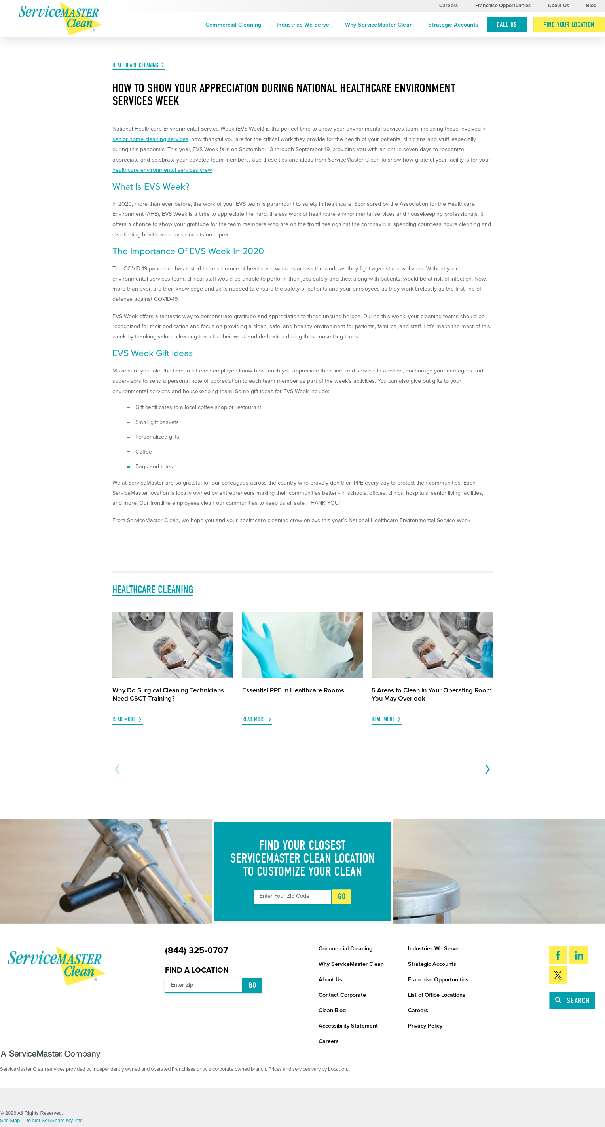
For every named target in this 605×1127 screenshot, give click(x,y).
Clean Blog (332, 1010)
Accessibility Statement (348, 1025)
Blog (591, 5)
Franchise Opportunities (503, 5)
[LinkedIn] (578, 955)
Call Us (507, 25)
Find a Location (197, 970)
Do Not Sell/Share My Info (54, 1120)
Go (342, 896)
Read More (124, 719)
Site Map (10, 1120)
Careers (448, 5)
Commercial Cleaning (233, 24)
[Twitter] (558, 975)
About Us (558, 5)
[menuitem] (233, 25)
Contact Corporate (342, 995)
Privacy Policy (425, 1025)
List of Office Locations (436, 995)
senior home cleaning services (150, 139)
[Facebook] (558, 955)
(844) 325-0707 (196, 950)
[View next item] (486, 769)
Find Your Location (568, 25)
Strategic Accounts (453, 24)
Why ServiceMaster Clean (379, 24)
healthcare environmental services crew (162, 170)
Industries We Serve (303, 24)
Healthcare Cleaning (135, 64)
